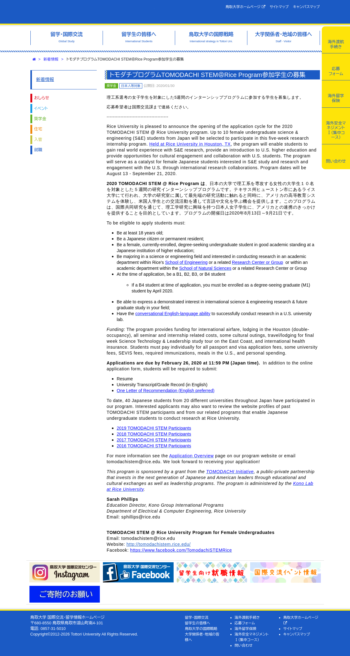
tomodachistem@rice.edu (133, 461)
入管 (38, 139)
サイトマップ (279, 7)
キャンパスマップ (306, 7)
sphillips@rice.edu (140, 516)
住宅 (38, 129)
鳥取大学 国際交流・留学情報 (92, 12)
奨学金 (40, 118)
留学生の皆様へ (197, 623)
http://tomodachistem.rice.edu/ (158, 544)
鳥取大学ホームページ (245, 7)
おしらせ (41, 98)
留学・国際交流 (196, 617)
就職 (38, 149)
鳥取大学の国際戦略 (201, 629)
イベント (41, 108)
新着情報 (50, 59)
